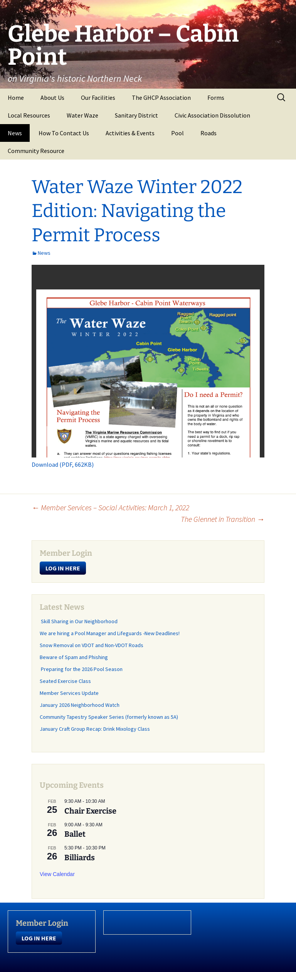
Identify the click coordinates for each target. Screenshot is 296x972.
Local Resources (29, 115)
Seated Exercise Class (65, 681)
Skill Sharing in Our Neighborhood (79, 621)
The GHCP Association (161, 97)
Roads (208, 133)
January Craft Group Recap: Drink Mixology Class (95, 728)
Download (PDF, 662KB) (63, 464)
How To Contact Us (64, 133)
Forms (215, 97)
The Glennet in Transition (222, 519)
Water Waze (82, 115)
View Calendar (57, 874)
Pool (177, 133)
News (15, 133)
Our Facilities (98, 97)
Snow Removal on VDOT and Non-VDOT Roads (91, 645)
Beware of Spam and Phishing (74, 657)
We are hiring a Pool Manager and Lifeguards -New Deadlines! (110, 633)
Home (16, 97)
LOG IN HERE (62, 568)
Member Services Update (69, 692)
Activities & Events (130, 133)
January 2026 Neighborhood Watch (79, 704)
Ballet (75, 834)
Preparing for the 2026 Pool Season (81, 669)
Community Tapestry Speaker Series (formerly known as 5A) (109, 716)
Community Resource (36, 151)
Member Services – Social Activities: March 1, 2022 (110, 507)
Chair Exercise (90, 811)
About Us (52, 97)
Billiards (79, 857)
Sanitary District (136, 115)
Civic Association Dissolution (212, 115)
